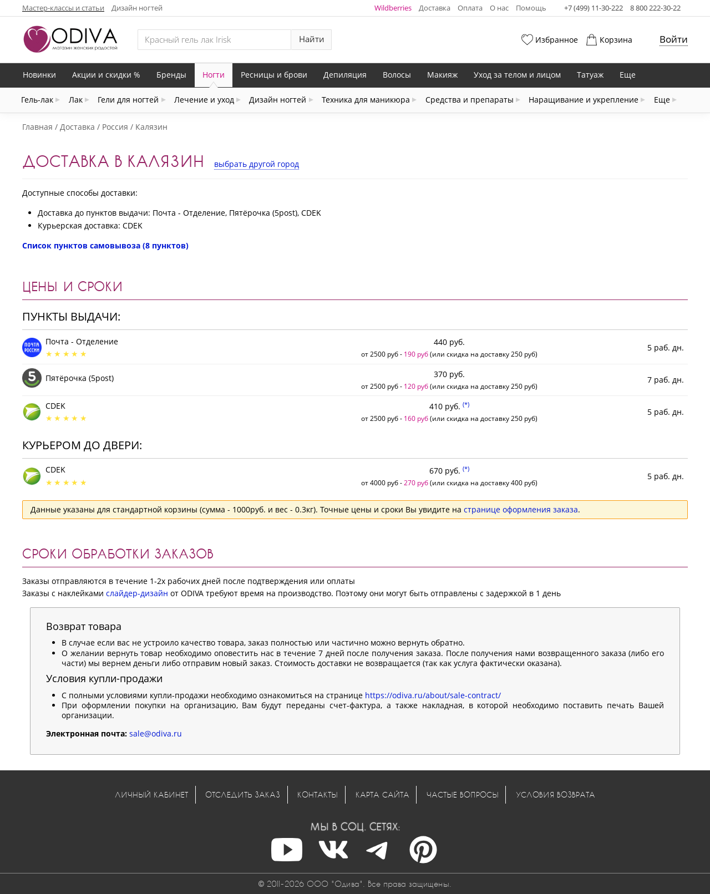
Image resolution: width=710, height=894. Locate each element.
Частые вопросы (463, 794)
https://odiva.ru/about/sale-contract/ (433, 695)
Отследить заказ (242, 794)
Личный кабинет (151, 794)
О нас (499, 8)
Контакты (317, 794)
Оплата (470, 8)
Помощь (531, 8)
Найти (311, 39)
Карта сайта (382, 794)
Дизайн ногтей (137, 8)
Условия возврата (555, 794)
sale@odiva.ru (155, 733)
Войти (674, 39)
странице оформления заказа (521, 509)
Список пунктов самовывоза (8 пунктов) (105, 245)
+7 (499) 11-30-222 (593, 8)
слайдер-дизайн (137, 593)
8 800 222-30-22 (655, 8)
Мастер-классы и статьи (63, 8)
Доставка (434, 8)
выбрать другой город (256, 164)
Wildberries (393, 8)
